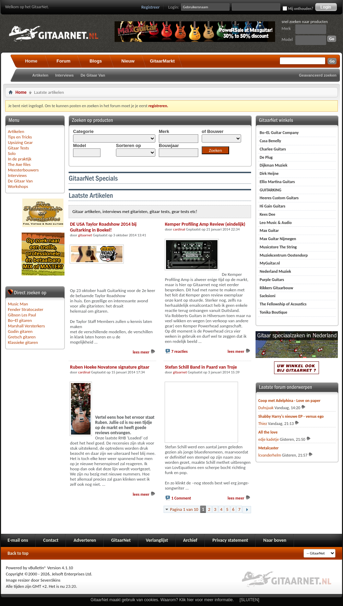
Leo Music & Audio (276, 222)
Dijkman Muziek (273, 165)
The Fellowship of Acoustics (283, 304)
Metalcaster (268, 448)
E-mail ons (18, 540)
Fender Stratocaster (25, 309)
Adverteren (84, 540)
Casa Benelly (270, 140)
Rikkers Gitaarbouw (276, 287)
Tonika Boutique (273, 312)
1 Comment (181, 498)
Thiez (262, 423)
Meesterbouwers (23, 169)
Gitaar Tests (18, 147)
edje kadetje (268, 439)
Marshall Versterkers (26, 325)
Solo (12, 153)
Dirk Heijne (269, 173)
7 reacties (179, 351)
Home (31, 61)
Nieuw (127, 61)
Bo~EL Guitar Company (279, 132)
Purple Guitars (272, 279)
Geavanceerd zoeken (317, 75)
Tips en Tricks (20, 136)
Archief (190, 540)
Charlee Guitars (273, 149)
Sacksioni (267, 295)
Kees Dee (267, 214)
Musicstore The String (278, 247)
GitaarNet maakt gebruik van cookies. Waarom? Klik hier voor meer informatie (162, 599)
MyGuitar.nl (270, 263)
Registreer (150, 7)
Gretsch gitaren (22, 336)
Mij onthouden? (298, 8)
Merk (286, 28)
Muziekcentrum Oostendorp (284, 255)
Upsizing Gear (20, 142)
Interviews (64, 75)
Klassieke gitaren (23, 342)
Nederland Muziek (275, 271)
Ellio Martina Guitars (277, 181)
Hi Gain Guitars (272, 206)
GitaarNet (121, 540)
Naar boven (274, 540)
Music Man (18, 303)
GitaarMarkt (162, 61)
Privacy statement (230, 540)
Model (287, 39)
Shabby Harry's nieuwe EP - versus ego (291, 416)
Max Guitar (269, 230)
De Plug (266, 157)
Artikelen (40, 75)
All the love (267, 432)
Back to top (18, 553)
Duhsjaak (266, 407)
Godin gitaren (20, 331)
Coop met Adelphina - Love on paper (289, 400)
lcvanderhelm (269, 455)
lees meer (144, 352)
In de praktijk (20, 158)
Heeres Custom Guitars (279, 197)
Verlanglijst (157, 540)
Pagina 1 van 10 (184, 509)
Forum (63, 61)
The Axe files (19, 164)
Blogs (96, 61)
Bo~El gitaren (20, 320)
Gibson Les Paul (22, 314)
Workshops (18, 186)
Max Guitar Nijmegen (278, 238)
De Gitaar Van (93, 75)
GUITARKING (270, 190)
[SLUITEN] (249, 599)
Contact (51, 540)
